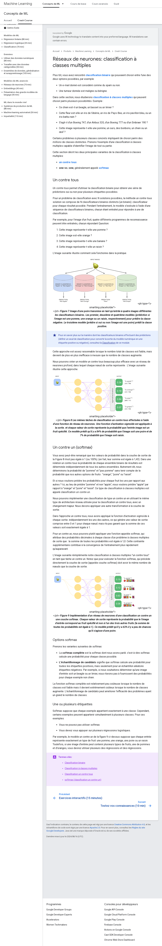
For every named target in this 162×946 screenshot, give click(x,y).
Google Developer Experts (59, 914)
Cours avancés (100, 3)
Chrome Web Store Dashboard (119, 940)
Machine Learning (18, 4)
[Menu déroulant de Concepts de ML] (64, 4)
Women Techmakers (56, 924)
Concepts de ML (16, 14)
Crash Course (121, 51)
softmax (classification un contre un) (83, 779)
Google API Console (114, 909)
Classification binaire (75, 762)
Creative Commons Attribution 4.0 (129, 824)
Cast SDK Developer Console (118, 935)
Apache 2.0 (95, 827)
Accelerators (52, 919)
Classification (108, 343)
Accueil (8, 20)
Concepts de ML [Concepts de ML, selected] (51, 3)
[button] (20, 39)
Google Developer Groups (59, 909)
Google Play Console (114, 919)
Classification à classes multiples (81, 768)
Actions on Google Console (117, 929)
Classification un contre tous (79, 774)
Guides (118, 3)
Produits (67, 51)
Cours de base (78, 3)
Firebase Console (112, 924)
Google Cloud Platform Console (119, 914)
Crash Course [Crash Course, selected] (24, 20)
